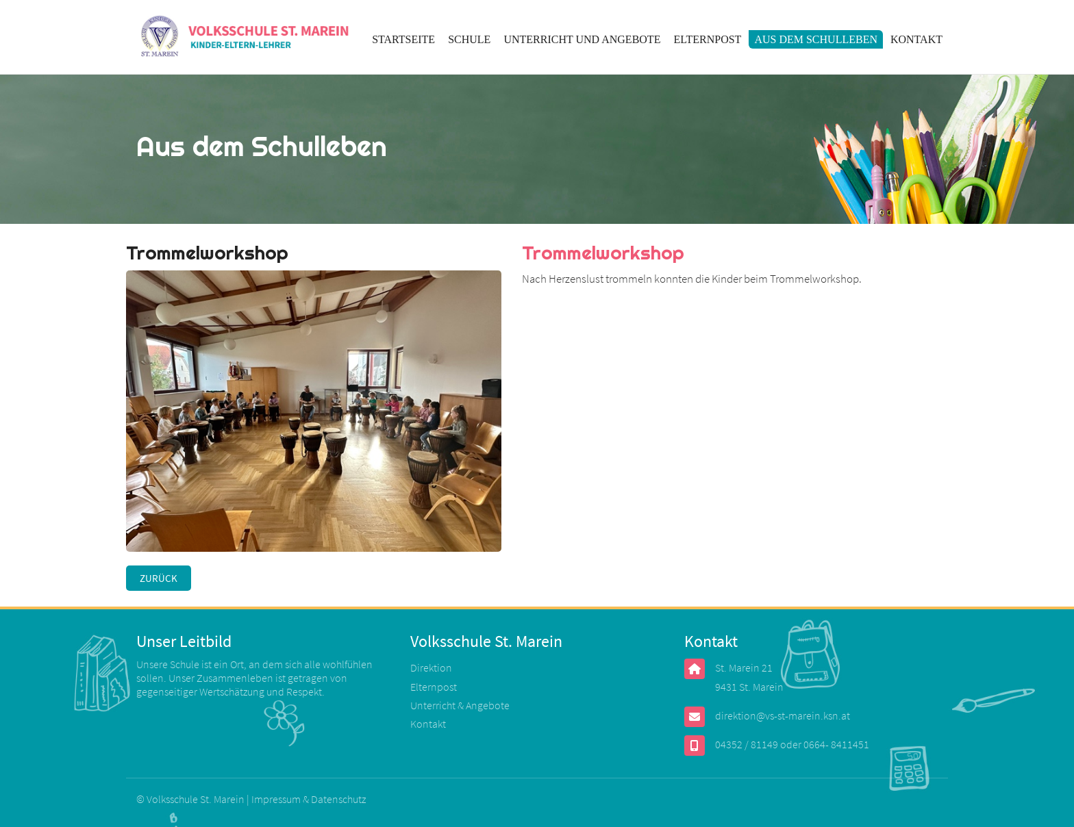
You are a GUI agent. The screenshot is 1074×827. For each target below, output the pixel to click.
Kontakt (916, 39)
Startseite (403, 39)
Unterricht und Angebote (581, 39)
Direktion (431, 667)
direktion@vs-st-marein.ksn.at (782, 715)
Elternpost (707, 39)
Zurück (158, 578)
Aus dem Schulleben (815, 39)
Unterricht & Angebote (460, 705)
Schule (469, 39)
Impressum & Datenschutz (308, 799)
